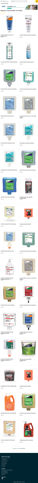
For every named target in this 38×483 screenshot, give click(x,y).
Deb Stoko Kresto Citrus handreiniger (7, 304)
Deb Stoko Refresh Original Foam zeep (27, 61)
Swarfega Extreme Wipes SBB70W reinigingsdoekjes (26, 198)
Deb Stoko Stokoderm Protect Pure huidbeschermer (7, 35)
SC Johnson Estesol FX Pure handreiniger (8, 223)
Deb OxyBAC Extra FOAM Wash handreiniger (9, 169)
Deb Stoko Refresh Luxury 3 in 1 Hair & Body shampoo (28, 117)
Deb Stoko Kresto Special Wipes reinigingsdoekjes (25, 360)
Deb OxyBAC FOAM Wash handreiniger (27, 142)
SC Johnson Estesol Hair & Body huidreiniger (9, 61)
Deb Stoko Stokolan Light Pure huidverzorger (28, 34)
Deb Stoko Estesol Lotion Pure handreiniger (9, 88)
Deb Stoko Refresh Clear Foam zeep (7, 115)
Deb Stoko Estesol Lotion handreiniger (8, 196)
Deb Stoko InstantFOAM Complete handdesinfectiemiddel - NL (7, 279)
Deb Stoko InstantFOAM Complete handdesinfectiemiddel (7, 333)
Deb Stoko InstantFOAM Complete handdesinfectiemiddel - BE (7, 360)
